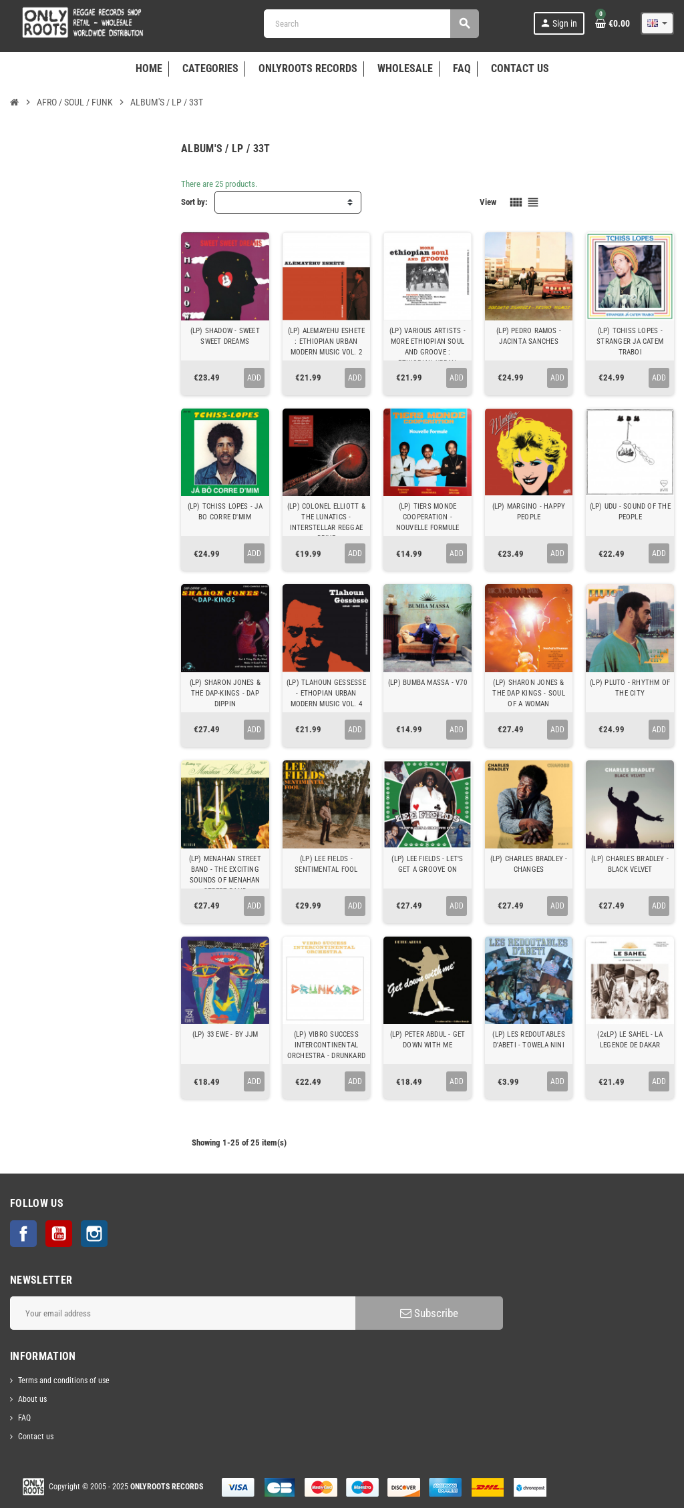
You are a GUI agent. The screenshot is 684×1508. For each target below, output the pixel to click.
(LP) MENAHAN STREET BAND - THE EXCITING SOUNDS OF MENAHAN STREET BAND (225, 874)
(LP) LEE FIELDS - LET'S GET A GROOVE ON (427, 864)
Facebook (23, 1233)
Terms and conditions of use (64, 1380)
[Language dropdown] (657, 23)
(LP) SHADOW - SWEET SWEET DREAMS (225, 336)
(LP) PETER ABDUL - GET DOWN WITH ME (428, 1039)
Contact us (35, 1436)
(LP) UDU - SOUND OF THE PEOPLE (630, 511)
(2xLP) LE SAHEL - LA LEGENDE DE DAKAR (629, 1039)
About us (32, 1399)
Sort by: (194, 202)
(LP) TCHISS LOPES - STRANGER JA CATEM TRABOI (629, 341)
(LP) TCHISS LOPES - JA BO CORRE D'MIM (225, 511)
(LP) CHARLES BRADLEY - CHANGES (529, 864)
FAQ (24, 1418)
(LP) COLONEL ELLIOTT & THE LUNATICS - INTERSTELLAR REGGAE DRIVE (326, 522)
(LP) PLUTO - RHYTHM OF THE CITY (630, 688)
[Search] (371, 23)
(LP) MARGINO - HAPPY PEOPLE (528, 511)
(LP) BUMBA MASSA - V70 (427, 682)
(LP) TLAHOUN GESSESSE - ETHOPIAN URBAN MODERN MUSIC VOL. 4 (326, 693)
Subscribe (429, 1313)
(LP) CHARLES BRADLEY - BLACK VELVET (630, 864)
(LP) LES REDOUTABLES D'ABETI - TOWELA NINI (528, 1039)
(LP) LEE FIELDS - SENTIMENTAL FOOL (326, 864)
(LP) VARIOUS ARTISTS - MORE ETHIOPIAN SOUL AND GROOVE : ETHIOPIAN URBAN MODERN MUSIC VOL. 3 (427, 352)
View (488, 202)
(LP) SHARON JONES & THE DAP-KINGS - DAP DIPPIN (225, 693)
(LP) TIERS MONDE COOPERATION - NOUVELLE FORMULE (428, 517)
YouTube (58, 1233)
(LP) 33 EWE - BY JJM (225, 1034)
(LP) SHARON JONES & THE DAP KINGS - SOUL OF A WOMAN (528, 693)
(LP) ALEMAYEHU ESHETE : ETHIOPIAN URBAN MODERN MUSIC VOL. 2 (326, 341)
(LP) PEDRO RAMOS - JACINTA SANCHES (528, 336)
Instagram (94, 1233)
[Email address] (182, 1313)
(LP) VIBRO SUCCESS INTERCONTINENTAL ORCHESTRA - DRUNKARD (326, 1045)
